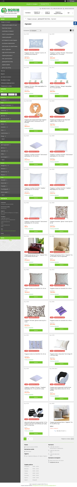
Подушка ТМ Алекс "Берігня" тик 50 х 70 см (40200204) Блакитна (35, 53)
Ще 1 (3, 159)
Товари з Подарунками (58, 13)
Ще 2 (3, 139)
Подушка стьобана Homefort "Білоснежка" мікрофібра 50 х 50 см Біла (35, 222)
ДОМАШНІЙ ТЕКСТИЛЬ (7, 61)
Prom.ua (46, 484)
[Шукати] (18, 16)
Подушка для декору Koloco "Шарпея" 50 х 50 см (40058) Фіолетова (35, 255)
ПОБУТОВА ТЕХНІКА (6, 28)
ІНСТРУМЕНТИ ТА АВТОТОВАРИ (9, 40)
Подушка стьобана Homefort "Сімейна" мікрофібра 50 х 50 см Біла (34, 188)
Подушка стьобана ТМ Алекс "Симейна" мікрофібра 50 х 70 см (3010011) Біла (35, 388)
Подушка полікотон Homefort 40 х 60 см (35, 354)
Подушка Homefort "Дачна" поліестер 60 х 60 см (61, 222)
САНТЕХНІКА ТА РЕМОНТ (8, 31)
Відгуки (3, 74)
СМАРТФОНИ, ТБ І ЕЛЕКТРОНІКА (9, 46)
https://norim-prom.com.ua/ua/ (8, 230)
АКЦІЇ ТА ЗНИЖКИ (47, 13)
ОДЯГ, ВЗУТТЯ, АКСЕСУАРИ (8, 52)
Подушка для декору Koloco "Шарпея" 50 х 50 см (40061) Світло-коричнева (61, 255)
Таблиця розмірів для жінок (8, 83)
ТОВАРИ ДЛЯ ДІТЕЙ (6, 37)
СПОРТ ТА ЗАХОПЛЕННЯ (8, 34)
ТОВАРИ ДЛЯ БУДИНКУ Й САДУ (9, 25)
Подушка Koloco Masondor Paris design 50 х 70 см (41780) (61, 354)
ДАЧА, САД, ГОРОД (6, 67)
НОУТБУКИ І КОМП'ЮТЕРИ (8, 43)
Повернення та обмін (6, 86)
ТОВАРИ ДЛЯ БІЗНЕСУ (7, 55)
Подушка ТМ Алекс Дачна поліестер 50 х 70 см (35, 321)
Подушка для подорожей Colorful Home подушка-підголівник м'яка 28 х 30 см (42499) (60, 389)
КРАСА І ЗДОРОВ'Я (6, 49)
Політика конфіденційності (50, 485)
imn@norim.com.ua (5, 235)
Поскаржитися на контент (38, 485)
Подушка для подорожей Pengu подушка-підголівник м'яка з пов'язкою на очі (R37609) (35, 121)
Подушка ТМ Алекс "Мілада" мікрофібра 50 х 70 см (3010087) (60, 87)
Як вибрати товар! (5, 80)
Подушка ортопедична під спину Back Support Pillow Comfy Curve (60, 120)
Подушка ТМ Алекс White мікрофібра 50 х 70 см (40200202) (35, 87)
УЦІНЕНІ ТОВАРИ (6, 64)
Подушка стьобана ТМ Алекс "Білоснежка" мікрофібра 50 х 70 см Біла (61, 53)
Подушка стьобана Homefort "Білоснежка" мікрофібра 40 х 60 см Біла (35, 155)
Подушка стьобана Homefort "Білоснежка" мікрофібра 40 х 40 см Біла (61, 155)
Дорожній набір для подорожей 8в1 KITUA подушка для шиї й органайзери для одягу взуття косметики (35, 424)
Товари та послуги (5, 22)
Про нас (3, 71)
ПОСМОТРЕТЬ (44, 4)
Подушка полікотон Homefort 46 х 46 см (60, 320)
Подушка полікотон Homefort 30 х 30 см (35, 288)
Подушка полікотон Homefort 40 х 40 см (60, 288)
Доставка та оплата (6, 77)
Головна (28, 12)
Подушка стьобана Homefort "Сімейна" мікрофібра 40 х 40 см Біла (60, 188)
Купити (36, 62)
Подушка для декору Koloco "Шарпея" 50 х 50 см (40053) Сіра (61, 423)
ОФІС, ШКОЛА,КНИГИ (7, 58)
